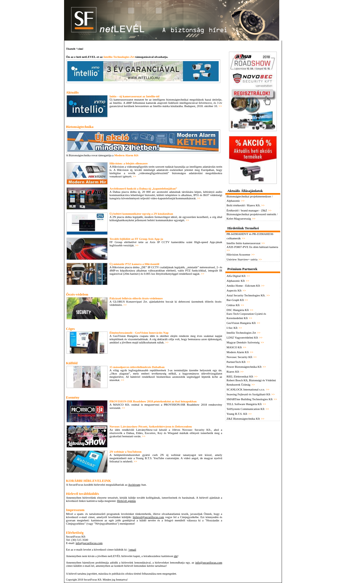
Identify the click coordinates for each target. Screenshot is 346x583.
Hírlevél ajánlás (126, 500)
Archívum (134, 484)
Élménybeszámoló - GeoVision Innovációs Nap (138, 332)
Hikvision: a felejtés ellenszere (128, 163)
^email (132, 549)
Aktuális (72, 92)
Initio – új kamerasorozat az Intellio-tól (134, 96)
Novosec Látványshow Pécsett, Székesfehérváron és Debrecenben (150, 426)
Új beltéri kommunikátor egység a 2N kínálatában (141, 213)
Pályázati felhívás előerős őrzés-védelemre (136, 298)
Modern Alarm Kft (126, 155)
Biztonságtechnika (80, 127)
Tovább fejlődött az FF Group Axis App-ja (136, 238)
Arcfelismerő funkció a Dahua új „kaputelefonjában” (143, 188)
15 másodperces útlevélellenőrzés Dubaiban (137, 367)
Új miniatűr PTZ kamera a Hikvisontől (134, 264)
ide (175, 556)
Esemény (72, 397)
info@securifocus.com (89, 543)
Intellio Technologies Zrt (119, 56)
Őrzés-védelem (77, 294)
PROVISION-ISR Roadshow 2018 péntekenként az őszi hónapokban (153, 401)
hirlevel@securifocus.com (148, 517)
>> (220, 106)
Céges (70, 329)
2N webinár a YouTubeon (125, 451)
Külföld (72, 363)
